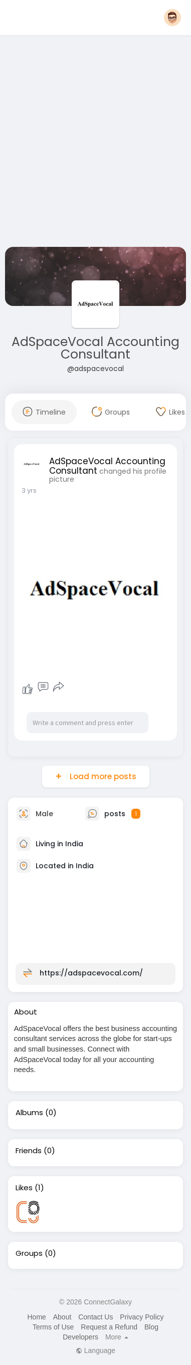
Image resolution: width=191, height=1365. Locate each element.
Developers (80, 1337)
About (62, 1317)
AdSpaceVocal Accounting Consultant (95, 348)
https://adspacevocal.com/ (91, 972)
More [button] (116, 1336)
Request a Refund (109, 1327)
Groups (29, 1253)
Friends (29, 1151)
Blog (151, 1327)
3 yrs (29, 490)
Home (36, 1317)
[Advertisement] (94, 143)
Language (95, 1350)
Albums (29, 1113)
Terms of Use (53, 1327)
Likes (24, 1188)
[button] (172, 17)
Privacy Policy (141, 1317)
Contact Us (95, 1317)
